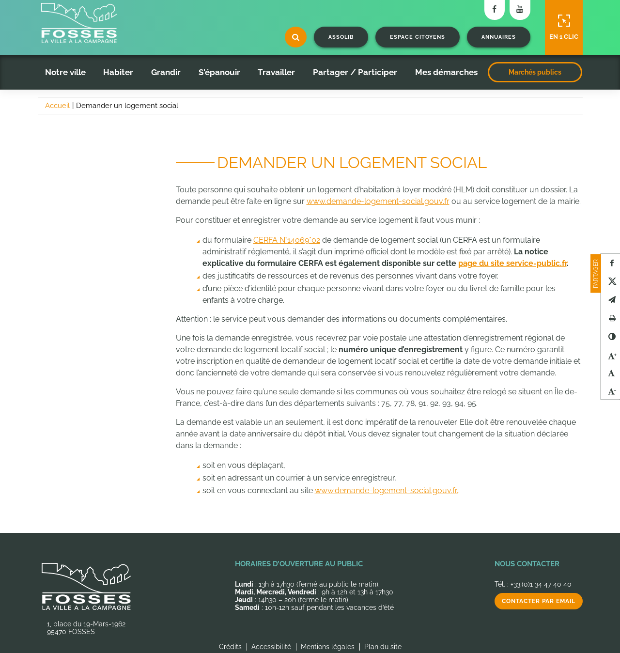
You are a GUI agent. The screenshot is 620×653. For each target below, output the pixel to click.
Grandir (166, 72)
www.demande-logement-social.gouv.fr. (386, 490)
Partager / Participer (355, 72)
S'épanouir (219, 72)
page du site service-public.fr (512, 263)
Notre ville (65, 72)
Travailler (276, 72)
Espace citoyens (417, 37)
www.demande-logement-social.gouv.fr (378, 201)
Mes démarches (446, 72)
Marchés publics (535, 72)
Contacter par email (538, 601)
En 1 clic (563, 27)
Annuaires (498, 37)
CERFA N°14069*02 (286, 240)
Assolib (341, 37)
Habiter (118, 72)
